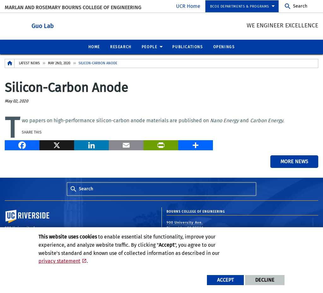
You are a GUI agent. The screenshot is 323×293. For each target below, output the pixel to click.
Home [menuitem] (94, 46)
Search (300, 6)
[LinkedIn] (91, 144)
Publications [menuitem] (187, 46)
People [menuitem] (149, 46)
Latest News (29, 63)
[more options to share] (195, 144)
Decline (264, 280)
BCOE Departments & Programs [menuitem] (239, 6)
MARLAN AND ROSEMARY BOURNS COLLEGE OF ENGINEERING (73, 7)
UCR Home (188, 6)
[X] (56, 144)
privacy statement (59, 261)
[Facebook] (22, 144)
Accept (225, 280)
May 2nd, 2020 (59, 63)
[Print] (161, 144)
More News (294, 161)
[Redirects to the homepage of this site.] (10, 63)
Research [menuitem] (121, 46)
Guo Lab (77, 24)
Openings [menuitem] (224, 46)
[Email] (126, 144)
